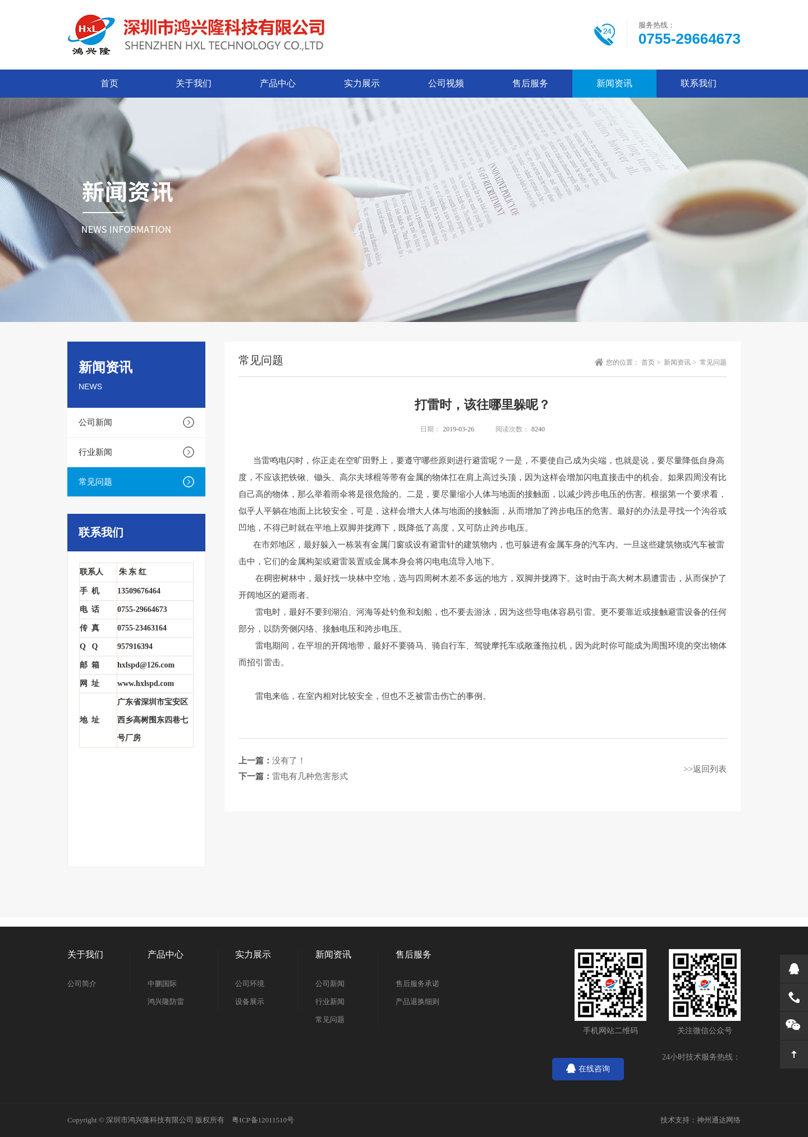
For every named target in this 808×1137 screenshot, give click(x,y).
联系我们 (699, 83)
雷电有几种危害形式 (310, 776)
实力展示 (362, 83)
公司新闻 (95, 422)
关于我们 (194, 83)
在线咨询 (588, 1069)
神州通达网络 (719, 1120)
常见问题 (95, 481)
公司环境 (249, 983)
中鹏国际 (162, 983)
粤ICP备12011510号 (263, 1120)
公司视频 (446, 83)
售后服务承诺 (417, 983)
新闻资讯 (614, 83)
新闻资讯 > (681, 362)
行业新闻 (95, 452)
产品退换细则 (417, 1001)
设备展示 (249, 1001)
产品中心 (278, 83)
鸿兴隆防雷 (166, 1001)
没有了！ (289, 760)
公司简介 (82, 983)
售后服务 (530, 83)
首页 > (651, 362)
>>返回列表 (705, 769)
